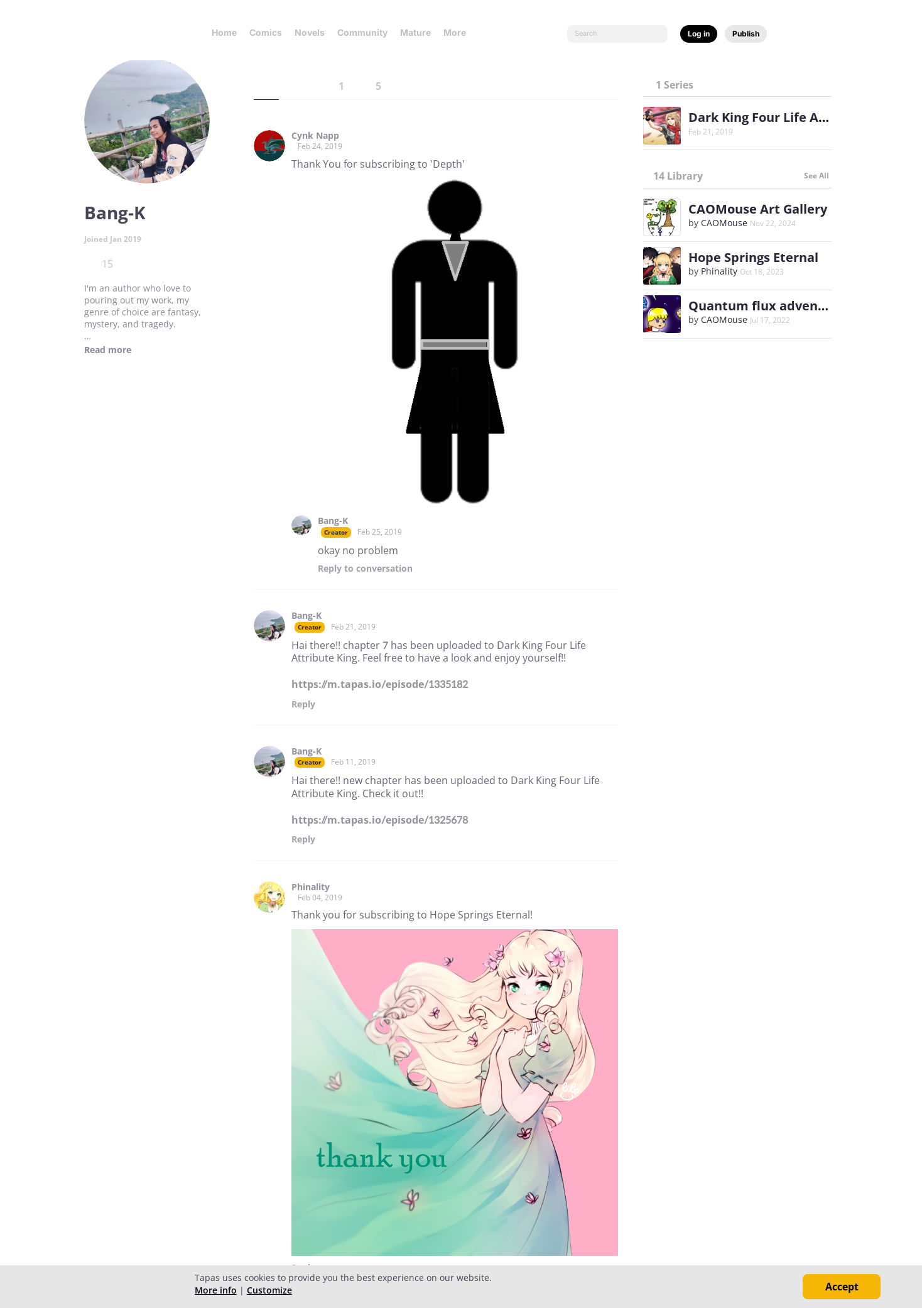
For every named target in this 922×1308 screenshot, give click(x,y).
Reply (365, 568)
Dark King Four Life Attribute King (793, 117)
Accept (842, 1287)
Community (362, 32)
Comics (265, 32)
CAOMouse (724, 223)
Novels (310, 32)
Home (224, 32)
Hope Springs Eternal (753, 257)
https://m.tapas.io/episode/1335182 (379, 684)
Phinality (310, 887)
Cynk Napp (315, 135)
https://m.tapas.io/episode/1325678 (379, 820)
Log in (699, 33)
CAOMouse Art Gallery (757, 208)
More (458, 32)
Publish (745, 33)
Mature (415, 32)
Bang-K (333, 520)
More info (216, 1290)
